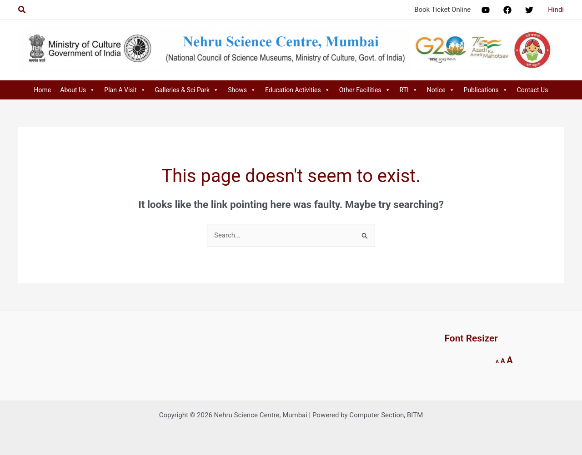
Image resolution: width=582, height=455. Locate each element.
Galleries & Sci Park (187, 90)
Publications (486, 90)
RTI (409, 90)
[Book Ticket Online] (441, 9)
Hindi (556, 9)
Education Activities (297, 90)
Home (42, 90)
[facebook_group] (509, 10)
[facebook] (487, 10)
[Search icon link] (22, 9)
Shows (242, 90)
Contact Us (532, 90)
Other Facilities (365, 90)
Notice (441, 90)
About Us (77, 90)
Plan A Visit (125, 90)
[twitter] (530, 10)
